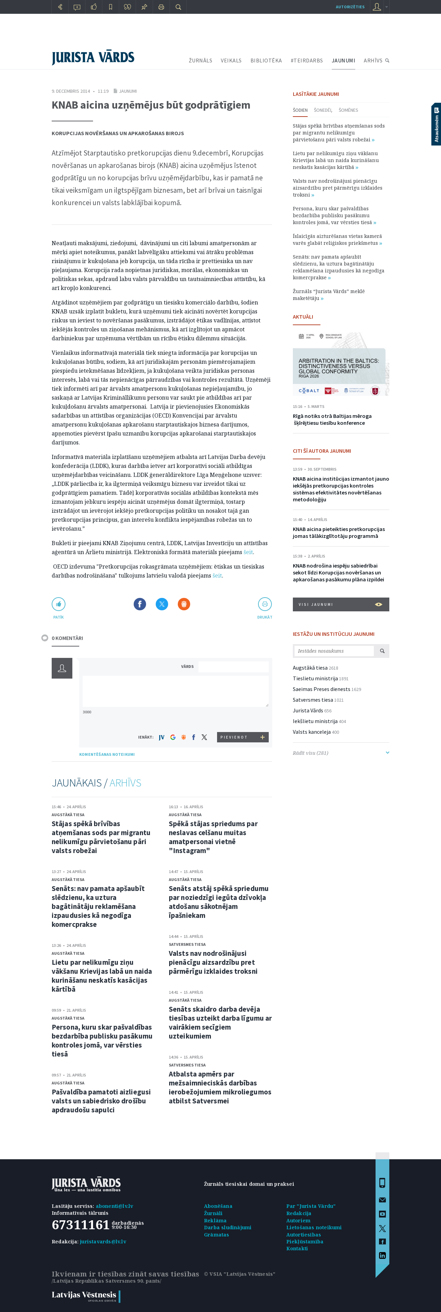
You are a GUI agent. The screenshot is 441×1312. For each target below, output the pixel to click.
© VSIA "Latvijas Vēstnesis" (239, 1274)
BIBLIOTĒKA (266, 60)
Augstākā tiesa (68, 814)
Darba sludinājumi (228, 1227)
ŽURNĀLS (201, 60)
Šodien (300, 110)
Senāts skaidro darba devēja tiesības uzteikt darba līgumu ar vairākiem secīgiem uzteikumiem (220, 1022)
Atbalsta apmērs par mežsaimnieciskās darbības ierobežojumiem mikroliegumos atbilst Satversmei (220, 1087)
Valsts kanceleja (312, 731)
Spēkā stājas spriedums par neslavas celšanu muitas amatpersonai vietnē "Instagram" (213, 837)
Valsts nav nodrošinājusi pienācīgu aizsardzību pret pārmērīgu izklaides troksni (213, 962)
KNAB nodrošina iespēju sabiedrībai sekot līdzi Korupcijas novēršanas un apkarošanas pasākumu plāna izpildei (338, 572)
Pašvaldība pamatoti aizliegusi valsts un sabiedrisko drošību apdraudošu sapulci (101, 1100)
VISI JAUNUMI (340, 604)
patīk (58, 617)
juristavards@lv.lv (103, 1241)
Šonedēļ (323, 110)
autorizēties (350, 6)
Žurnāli (213, 1213)
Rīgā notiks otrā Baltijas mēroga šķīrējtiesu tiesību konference (332, 419)
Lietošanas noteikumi (314, 1227)
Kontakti (297, 1248)
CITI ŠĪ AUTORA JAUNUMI (322, 450)
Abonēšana (218, 1206)
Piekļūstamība (305, 1241)
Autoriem (298, 1220)
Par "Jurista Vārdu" (311, 1206)
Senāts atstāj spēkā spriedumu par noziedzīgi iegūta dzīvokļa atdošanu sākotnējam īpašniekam (219, 902)
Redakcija (299, 1213)
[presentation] (235, 719)
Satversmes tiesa (187, 944)
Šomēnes (348, 110)
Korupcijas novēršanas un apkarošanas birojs (118, 133)
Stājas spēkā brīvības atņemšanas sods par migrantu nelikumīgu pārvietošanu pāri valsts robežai (101, 837)
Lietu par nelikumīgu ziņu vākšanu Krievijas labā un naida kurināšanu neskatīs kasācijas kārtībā (102, 976)
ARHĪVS (373, 60)
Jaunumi (128, 91)
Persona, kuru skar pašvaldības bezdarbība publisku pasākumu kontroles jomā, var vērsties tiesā (102, 1040)
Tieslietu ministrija (315, 678)
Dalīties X (162, 604)
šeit (248, 552)
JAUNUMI (344, 60)
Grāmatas (216, 1234)
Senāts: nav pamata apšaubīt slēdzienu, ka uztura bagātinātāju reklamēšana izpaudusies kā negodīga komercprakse (98, 906)
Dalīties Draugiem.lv (184, 604)
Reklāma (215, 1220)
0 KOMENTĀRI (67, 637)
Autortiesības (303, 1234)
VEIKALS (231, 60)
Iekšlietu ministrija (315, 721)
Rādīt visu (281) (341, 753)
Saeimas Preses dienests (321, 688)
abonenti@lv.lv (114, 1206)
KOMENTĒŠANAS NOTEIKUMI (107, 754)
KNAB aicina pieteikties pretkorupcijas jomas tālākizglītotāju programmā (339, 532)
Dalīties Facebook (140, 604)
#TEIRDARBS (307, 60)
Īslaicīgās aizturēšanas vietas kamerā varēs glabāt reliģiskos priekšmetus (337, 239)
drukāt (264, 617)
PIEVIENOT (234, 737)
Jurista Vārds (308, 710)
